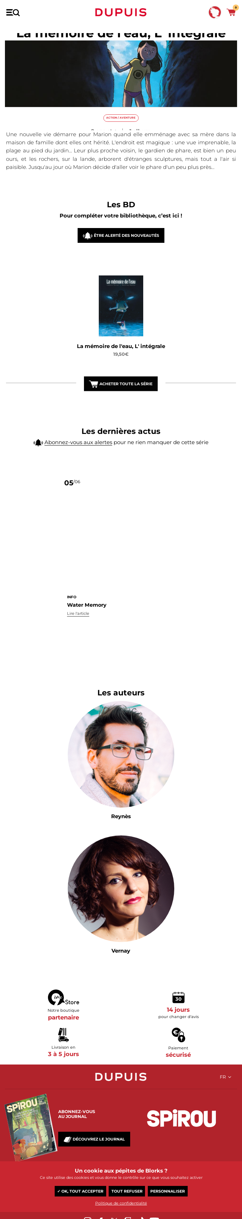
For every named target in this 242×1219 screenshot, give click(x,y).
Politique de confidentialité (121, 1203)
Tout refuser (127, 1191)
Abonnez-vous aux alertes (78, 458)
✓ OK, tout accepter (80, 1191)
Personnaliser (167, 1191)
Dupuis (121, 12)
